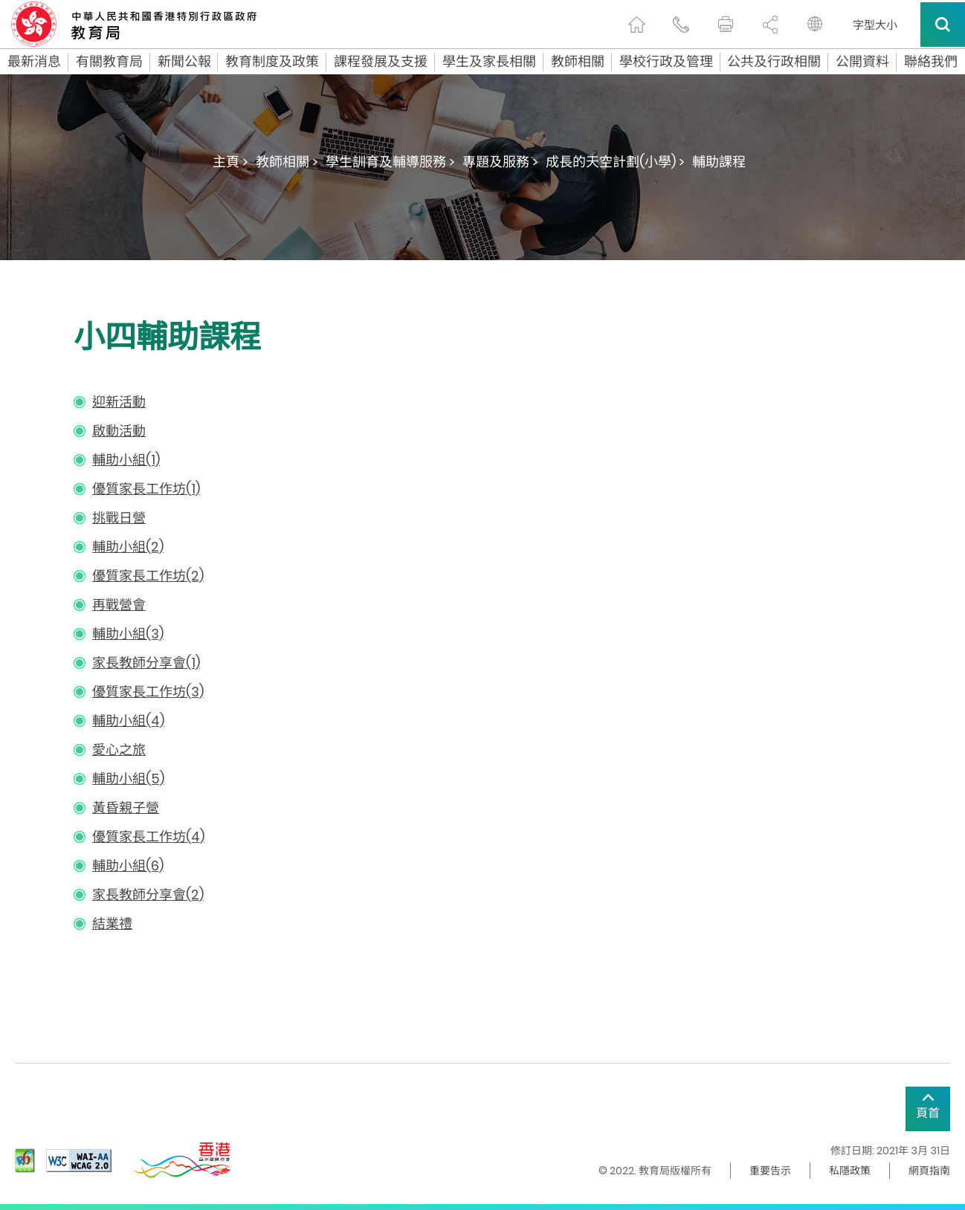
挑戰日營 (119, 517)
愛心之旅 (119, 749)
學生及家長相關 (489, 62)
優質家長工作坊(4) (148, 836)
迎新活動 (119, 401)
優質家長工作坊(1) (146, 488)
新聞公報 (184, 62)
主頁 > (230, 161)
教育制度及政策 (272, 62)
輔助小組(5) (128, 778)
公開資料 (862, 62)
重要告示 (770, 1170)
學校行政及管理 (666, 62)
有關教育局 (109, 62)
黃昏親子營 (125, 807)
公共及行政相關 (774, 62)
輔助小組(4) (128, 720)
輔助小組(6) (128, 865)
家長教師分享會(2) (148, 894)
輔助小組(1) (126, 459)
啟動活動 (119, 430)
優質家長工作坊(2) (148, 575)
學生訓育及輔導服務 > (390, 161)
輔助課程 (719, 161)
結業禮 (112, 923)
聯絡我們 (931, 62)
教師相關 (577, 62)
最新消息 (34, 62)
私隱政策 (850, 1170)
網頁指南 (929, 1170)
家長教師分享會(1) (146, 662)
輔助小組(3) (128, 633)
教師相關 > (287, 161)
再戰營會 (119, 604)
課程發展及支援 (380, 62)
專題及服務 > (500, 161)
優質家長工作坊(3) (148, 691)
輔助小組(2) (128, 546)
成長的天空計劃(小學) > (615, 161)
